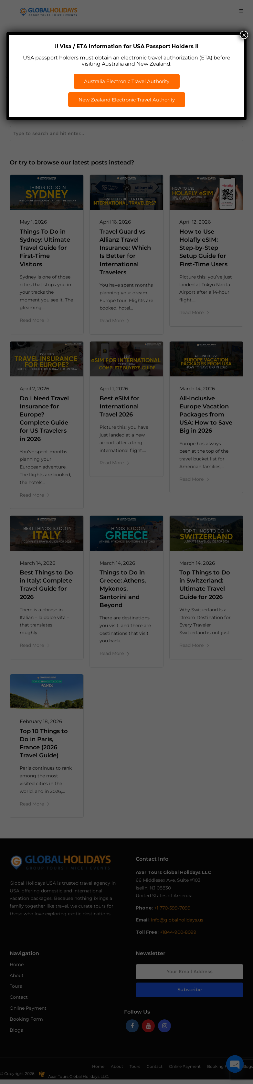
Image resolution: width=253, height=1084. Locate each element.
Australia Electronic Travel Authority (126, 81)
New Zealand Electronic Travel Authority (127, 100)
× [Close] (244, 35)
